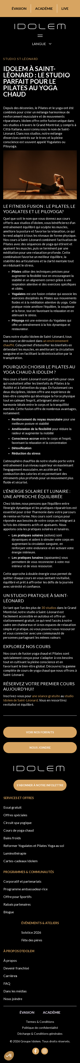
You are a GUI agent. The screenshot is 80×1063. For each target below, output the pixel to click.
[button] (40, 36)
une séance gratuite (46, 696)
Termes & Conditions (40, 1021)
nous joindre (40, 747)
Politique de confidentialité (40, 1027)
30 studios (48, 608)
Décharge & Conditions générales (40, 1033)
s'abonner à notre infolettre (40, 785)
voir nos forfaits (40, 732)
